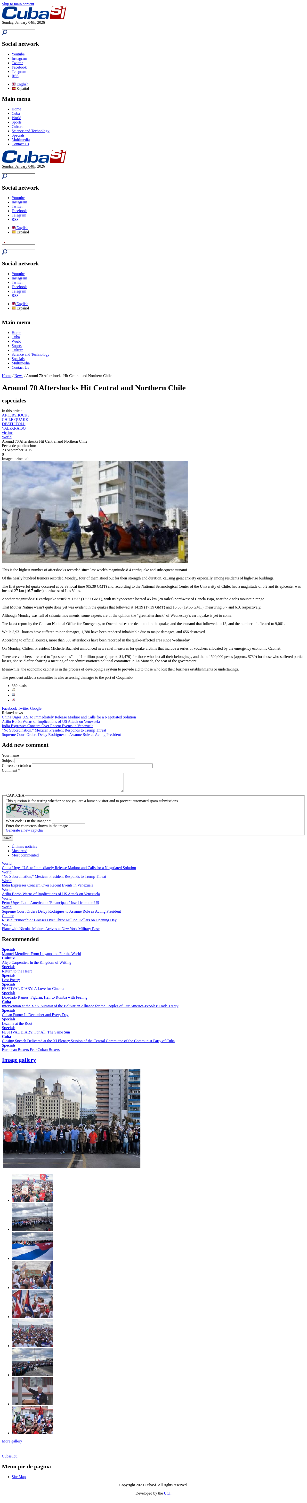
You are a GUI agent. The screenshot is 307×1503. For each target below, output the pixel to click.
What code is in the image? (28, 825)
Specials (18, 135)
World (16, 118)
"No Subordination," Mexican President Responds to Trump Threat (54, 730)
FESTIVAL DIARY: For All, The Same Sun (36, 1036)
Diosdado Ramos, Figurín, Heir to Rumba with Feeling (44, 1001)
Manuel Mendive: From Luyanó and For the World (41, 957)
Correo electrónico (17, 765)
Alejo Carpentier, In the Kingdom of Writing (36, 966)
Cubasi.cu (9, 1460)
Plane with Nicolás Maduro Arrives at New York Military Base (51, 932)
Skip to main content (18, 4)
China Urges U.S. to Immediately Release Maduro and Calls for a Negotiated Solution (69, 717)
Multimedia (21, 140)
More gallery (12, 1445)
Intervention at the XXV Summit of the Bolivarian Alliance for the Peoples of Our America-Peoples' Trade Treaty (90, 1010)
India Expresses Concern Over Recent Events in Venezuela (47, 726)
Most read (19, 854)
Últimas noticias (24, 850)
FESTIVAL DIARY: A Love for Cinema (33, 992)
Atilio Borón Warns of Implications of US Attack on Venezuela (51, 721)
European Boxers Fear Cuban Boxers (31, 1053)
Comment (11, 770)
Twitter (17, 63)
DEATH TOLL (13, 424)
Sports (17, 122)
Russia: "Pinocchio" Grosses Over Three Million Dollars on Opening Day (59, 924)
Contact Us (20, 144)
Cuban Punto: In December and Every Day (35, 1018)
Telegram (19, 71)
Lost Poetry (11, 983)
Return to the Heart (17, 975)
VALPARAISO (14, 428)
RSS (15, 76)
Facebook (19, 67)
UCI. (168, 1497)
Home (16, 109)
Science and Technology (30, 131)
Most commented (25, 859)
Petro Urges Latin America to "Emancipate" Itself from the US (50, 906)
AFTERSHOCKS (16, 415)
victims (7, 433)
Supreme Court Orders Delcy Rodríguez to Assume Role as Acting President (61, 734)
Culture (17, 126)
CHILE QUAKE (15, 419)
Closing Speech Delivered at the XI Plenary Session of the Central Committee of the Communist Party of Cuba (88, 1044)
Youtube (18, 54)
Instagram (19, 58)
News (19, 376)
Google (35, 708)
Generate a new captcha (24, 834)
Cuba (16, 113)
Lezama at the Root (17, 1027)
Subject (8, 760)
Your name (11, 755)
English (20, 84)
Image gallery (19, 1063)
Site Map (19, 1480)
